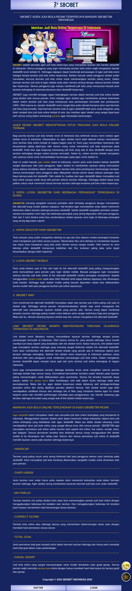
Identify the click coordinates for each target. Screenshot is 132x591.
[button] (126, 577)
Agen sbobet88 (20, 415)
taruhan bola (44, 568)
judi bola (56, 116)
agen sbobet (44, 162)
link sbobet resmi (39, 380)
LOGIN (94, 588)
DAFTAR (38, 588)
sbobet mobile (35, 279)
